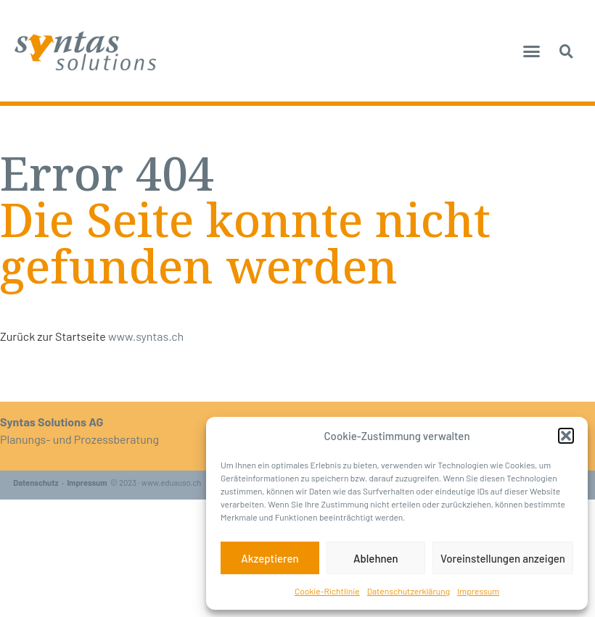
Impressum (478, 591)
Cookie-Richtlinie (327, 591)
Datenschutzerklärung (408, 591)
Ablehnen (375, 558)
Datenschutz (35, 482)
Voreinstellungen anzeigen (502, 558)
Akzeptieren (269, 558)
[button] (566, 435)
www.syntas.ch (146, 336)
